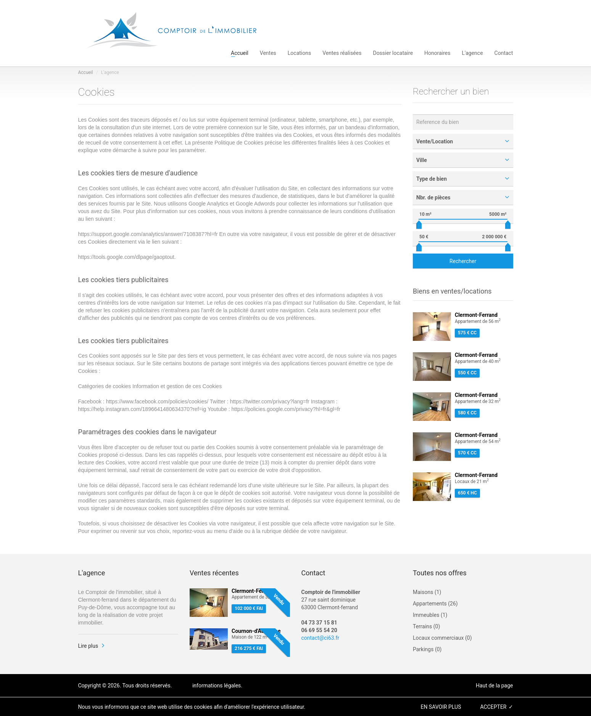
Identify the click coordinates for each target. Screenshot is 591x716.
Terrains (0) (426, 626)
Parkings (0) (427, 649)
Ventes (268, 52)
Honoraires (437, 52)
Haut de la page (494, 685)
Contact (503, 52)
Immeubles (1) (430, 615)
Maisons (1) (427, 592)
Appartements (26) (435, 603)
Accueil (239, 52)
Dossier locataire (393, 52)
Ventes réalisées (341, 52)
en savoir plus (440, 707)
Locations (299, 52)
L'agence (472, 52)
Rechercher (462, 261)
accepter (493, 707)
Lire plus (88, 646)
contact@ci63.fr (320, 638)
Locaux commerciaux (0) (442, 638)
